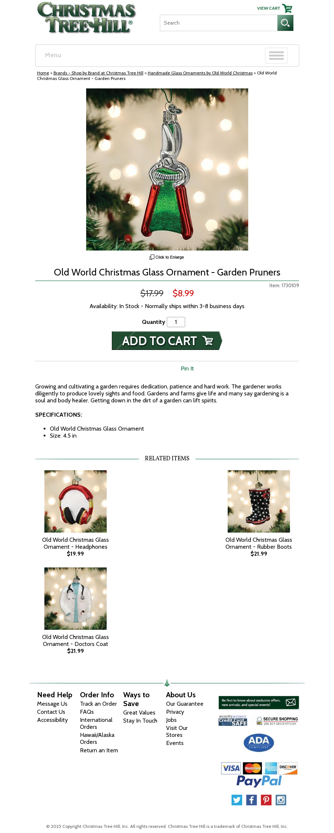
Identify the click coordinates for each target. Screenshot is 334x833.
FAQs (87, 711)
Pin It (187, 368)
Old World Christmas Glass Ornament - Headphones (75, 543)
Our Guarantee (184, 703)
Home (43, 73)
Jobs (171, 719)
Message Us (52, 703)
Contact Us (51, 711)
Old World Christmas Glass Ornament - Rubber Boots (258, 543)
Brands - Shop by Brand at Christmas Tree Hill (98, 73)
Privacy (175, 711)
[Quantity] (176, 322)
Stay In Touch (140, 720)
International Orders (96, 723)
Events (175, 742)
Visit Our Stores (177, 731)
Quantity (153, 321)
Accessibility (52, 719)
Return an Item (99, 750)
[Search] (218, 23)
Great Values (139, 712)
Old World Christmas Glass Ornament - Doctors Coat (75, 640)
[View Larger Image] (167, 169)
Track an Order (98, 703)
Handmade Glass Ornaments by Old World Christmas (200, 73)
